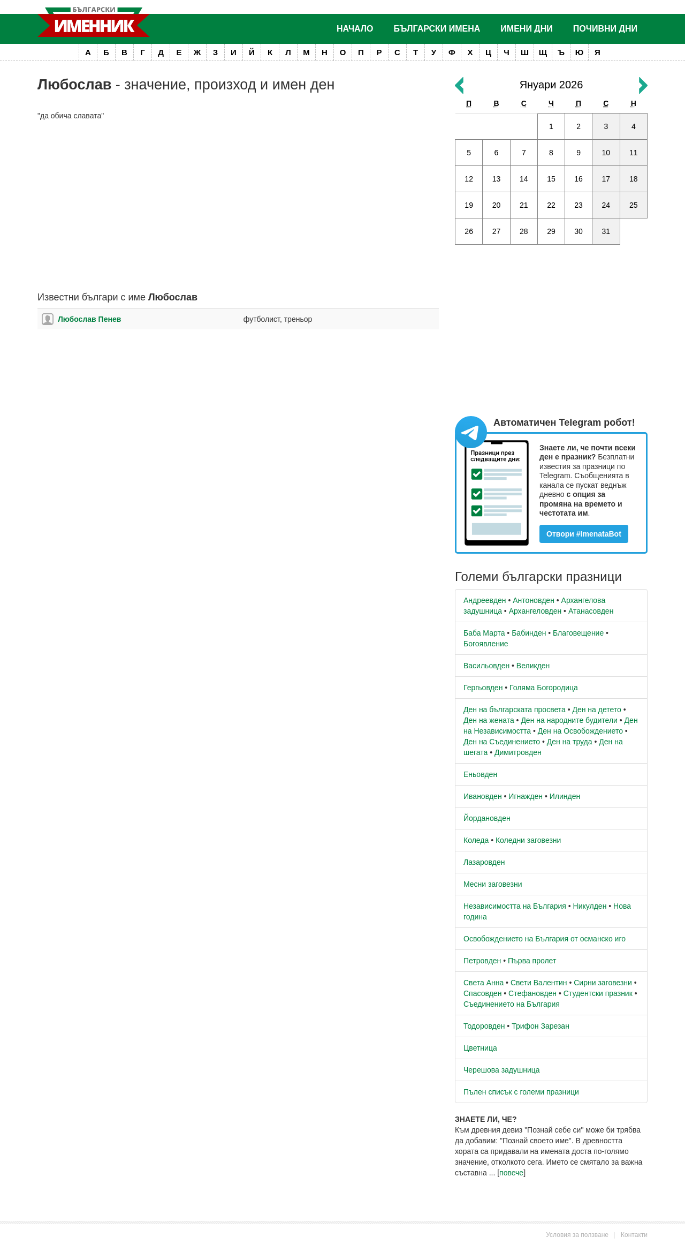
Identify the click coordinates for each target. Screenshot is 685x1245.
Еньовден (480, 774)
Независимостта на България (514, 906)
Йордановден (487, 818)
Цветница (480, 1048)
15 (551, 179)
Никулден (590, 906)
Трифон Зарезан (540, 1026)
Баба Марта (484, 633)
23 (578, 205)
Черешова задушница (501, 1070)
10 (606, 152)
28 (524, 231)
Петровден (482, 960)
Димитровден (518, 752)
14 (524, 179)
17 (606, 179)
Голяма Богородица (543, 687)
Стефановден (532, 993)
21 (524, 205)
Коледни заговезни (528, 840)
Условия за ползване (577, 1235)
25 (633, 205)
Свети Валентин (539, 982)
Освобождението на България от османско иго (544, 938)
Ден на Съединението (501, 741)
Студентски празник (598, 993)
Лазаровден (484, 862)
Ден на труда (569, 741)
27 (496, 231)
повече (511, 1172)
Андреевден (484, 600)
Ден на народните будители (569, 720)
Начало (355, 28)
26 (469, 231)
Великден (533, 665)
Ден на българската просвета (514, 709)
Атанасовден (591, 611)
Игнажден (525, 796)
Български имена (437, 28)
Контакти (634, 1235)
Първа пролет (532, 960)
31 (606, 231)
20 (496, 205)
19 (469, 205)
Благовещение (578, 633)
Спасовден (482, 993)
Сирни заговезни (603, 982)
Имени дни (526, 28)
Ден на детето (596, 709)
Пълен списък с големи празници (521, 1092)
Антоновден (533, 600)
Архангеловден (535, 611)
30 (578, 231)
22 (551, 205)
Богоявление (485, 643)
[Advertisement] (238, 207)
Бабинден (529, 633)
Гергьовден (483, 687)
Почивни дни (605, 28)
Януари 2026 (551, 84)
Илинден (565, 796)
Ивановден (482, 796)
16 (578, 179)
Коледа (476, 840)
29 (551, 231)
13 (496, 179)
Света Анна (483, 982)
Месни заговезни (492, 884)
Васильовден (486, 665)
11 (633, 152)
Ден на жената (488, 720)
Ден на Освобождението (580, 731)
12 (469, 179)
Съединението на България (511, 1004)
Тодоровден (484, 1026)
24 (606, 205)
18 (633, 179)
